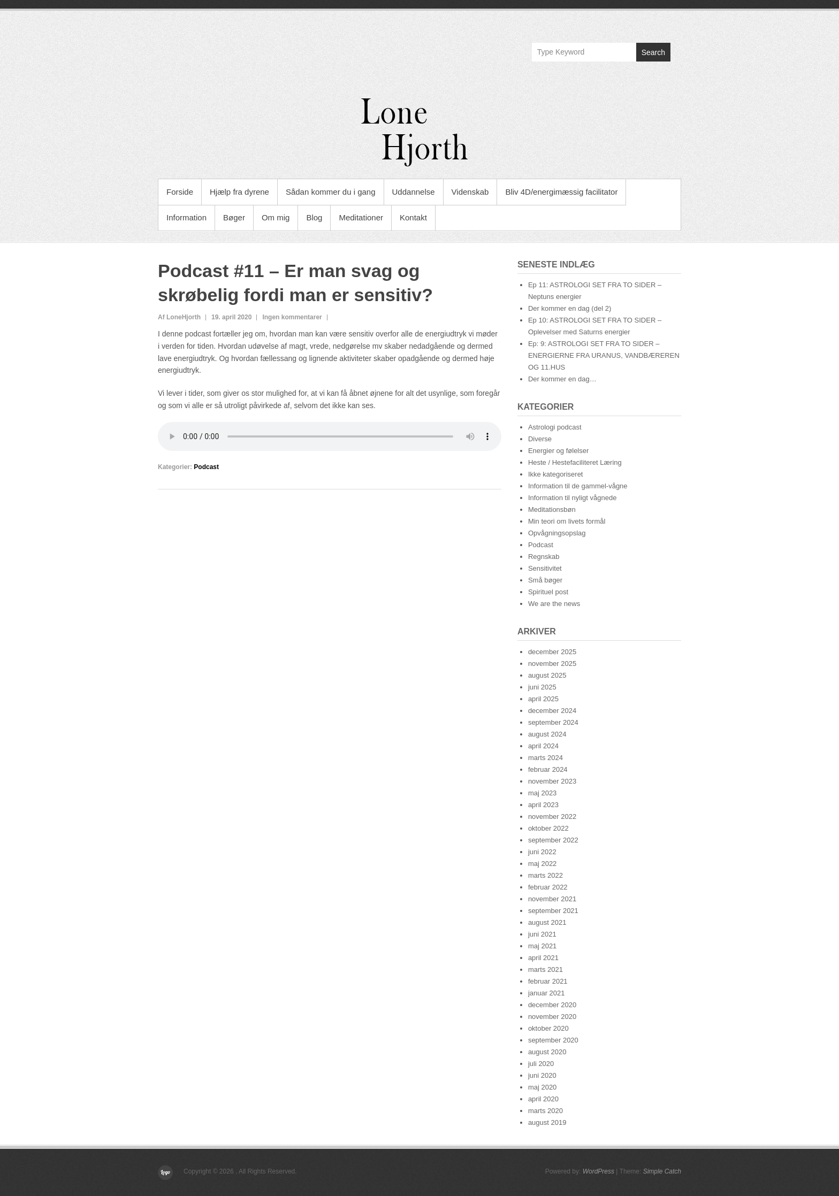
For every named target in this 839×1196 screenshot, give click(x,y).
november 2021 (552, 899)
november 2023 (552, 781)
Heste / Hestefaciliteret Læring (575, 462)
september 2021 (553, 911)
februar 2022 (548, 887)
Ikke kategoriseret (555, 474)
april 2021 (543, 958)
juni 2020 (542, 1075)
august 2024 (547, 734)
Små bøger (545, 580)
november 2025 (552, 664)
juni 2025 (542, 687)
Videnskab (470, 191)
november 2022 (552, 816)
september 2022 (553, 840)
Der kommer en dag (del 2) (569, 308)
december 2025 (552, 652)
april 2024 (543, 746)
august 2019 (547, 1122)
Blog (314, 217)
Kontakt (413, 217)
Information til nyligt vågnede (572, 498)
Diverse (540, 439)
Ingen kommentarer (292, 317)
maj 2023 (542, 793)
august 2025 (547, 675)
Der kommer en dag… (562, 379)
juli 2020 (541, 1064)
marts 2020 (545, 1111)
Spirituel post (548, 592)
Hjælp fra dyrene (239, 191)
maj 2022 (542, 864)
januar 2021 (546, 993)
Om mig (276, 217)
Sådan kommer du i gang (331, 191)
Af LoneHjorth (179, 317)
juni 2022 (542, 852)
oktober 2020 (548, 1028)
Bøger (234, 217)
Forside (179, 191)
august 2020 (547, 1052)
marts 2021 (545, 969)
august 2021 (547, 922)
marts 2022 (545, 875)
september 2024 (553, 722)
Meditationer (361, 217)
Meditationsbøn (552, 509)
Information (186, 217)
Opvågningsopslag (557, 533)
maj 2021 (542, 946)
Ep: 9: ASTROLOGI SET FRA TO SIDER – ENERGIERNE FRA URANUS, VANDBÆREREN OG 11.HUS (604, 355)
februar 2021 (548, 981)
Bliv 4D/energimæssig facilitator (561, 191)
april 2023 (543, 805)
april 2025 (543, 699)
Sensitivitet (545, 568)
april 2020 (543, 1099)
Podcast (206, 467)
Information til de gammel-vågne (578, 486)
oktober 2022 (548, 828)
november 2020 (552, 1017)
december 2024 (552, 711)
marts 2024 (545, 758)
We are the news (554, 604)
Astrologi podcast (555, 427)
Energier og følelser (558, 451)
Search (653, 52)
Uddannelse (413, 191)
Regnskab (544, 557)
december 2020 (552, 1005)
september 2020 (553, 1040)
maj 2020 (542, 1087)
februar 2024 (548, 769)
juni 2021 (542, 934)
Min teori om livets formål (566, 521)
